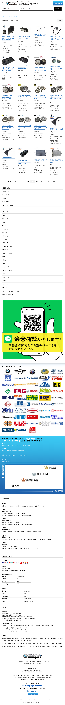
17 (41, 182)
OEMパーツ (6, 194)
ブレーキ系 (6, 277)
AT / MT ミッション (8, 270)
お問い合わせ (58, 3)
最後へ (55, 182)
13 (23, 182)
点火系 (5, 260)
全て (3, 16)
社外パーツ (6, 198)
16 (37, 182)
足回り (5, 274)
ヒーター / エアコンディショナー (11, 291)
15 (32, 182)
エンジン (5, 249)
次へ (49, 182)
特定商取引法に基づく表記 (25, 700)
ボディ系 (5, 287)
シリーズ (7, 16)
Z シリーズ (14, 16)
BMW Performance (8, 294)
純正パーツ (6, 191)
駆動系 (5, 281)
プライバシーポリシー (37, 700)
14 (28, 182)
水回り (5, 263)
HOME (17, 700)
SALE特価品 (6, 201)
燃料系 (5, 256)
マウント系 (6, 267)
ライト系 (5, 284)
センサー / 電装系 (7, 253)
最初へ (10, 182)
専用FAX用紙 (33, 694)
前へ (16, 182)
